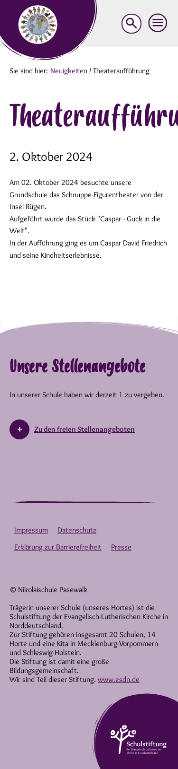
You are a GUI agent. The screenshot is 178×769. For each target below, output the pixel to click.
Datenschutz (76, 529)
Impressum (31, 529)
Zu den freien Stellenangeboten (84, 429)
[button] (158, 23)
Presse (121, 546)
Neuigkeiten (68, 70)
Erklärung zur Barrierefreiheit (58, 546)
